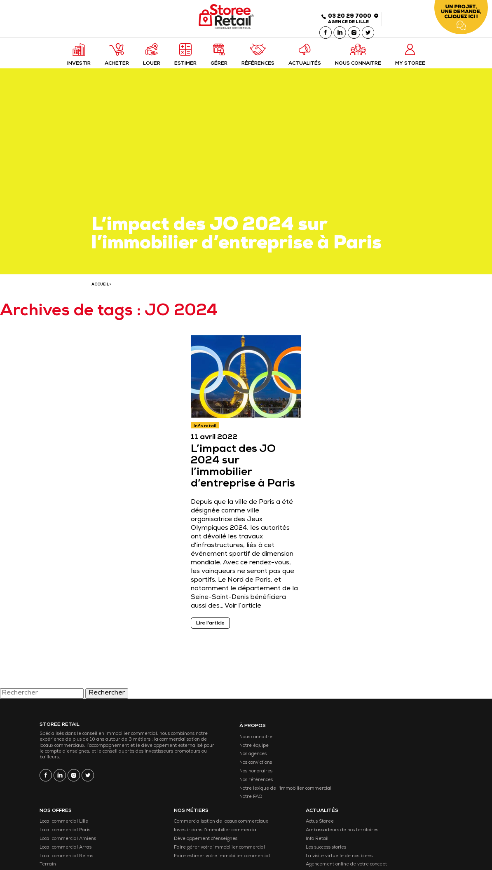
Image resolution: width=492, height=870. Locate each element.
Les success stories (414, 777)
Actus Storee (408, 743)
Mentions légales (159, 846)
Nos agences (209, 760)
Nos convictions (212, 768)
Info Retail (405, 768)
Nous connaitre (212, 743)
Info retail (206, 431)
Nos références (212, 785)
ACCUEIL (100, 288)
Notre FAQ (207, 811)
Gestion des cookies (219, 846)
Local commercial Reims (281, 785)
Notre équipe (210, 751)
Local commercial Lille (279, 743)
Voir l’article (244, 611)
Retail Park (267, 802)
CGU (188, 846)
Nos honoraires (212, 777)
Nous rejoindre (410, 820)
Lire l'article (212, 628)
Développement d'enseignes (357, 777)
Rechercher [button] (107, 700)
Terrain (263, 794)
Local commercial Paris (280, 751)
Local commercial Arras (281, 777)
